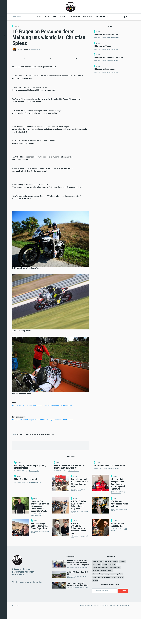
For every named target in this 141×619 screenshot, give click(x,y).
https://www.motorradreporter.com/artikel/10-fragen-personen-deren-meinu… (43, 420)
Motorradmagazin (115, 613)
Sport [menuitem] (46, 17)
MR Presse (24, 49)
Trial (115, 584)
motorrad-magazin (100, 581)
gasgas (115, 571)
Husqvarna (107, 584)
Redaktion (125, 613)
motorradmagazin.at (117, 581)
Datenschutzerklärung (86, 613)
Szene (16, 26)
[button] (24, 58)
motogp (110, 567)
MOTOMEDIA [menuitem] (88, 17)
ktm (102, 567)
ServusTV (97, 584)
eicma (104, 577)
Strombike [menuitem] (75, 17)
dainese (37, 434)
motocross (105, 571)
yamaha (96, 577)
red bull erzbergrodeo (101, 574)
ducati (96, 588)
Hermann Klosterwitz (37, 492)
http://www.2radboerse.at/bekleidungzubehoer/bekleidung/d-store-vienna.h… (43, 405)
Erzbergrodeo (116, 574)
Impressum (97, 613)
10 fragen (21, 434)
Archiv (96, 567)
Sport (118, 567)
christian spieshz (48, 434)
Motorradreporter (116, 41)
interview (29, 434)
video (111, 577)
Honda (123, 584)
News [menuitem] (38, 17)
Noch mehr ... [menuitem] (101, 17)
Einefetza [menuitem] (64, 17)
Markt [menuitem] (54, 17)
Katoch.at (105, 613)
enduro (96, 571)
